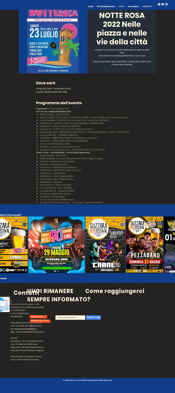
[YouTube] (166, 4)
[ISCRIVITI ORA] (93, 317)
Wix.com (108, 380)
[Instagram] (163, 4)
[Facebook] (159, 4)
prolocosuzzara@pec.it (26, 329)
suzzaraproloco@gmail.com (28, 326)
